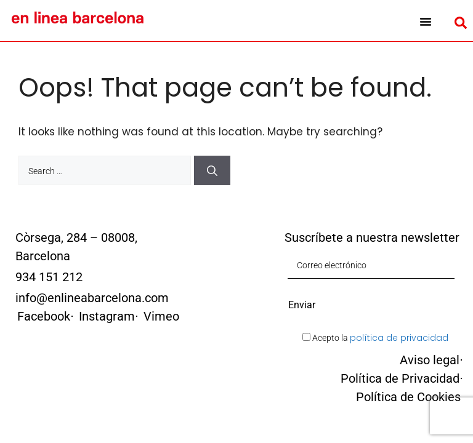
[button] (425, 21)
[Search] (212, 170)
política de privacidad (399, 338)
